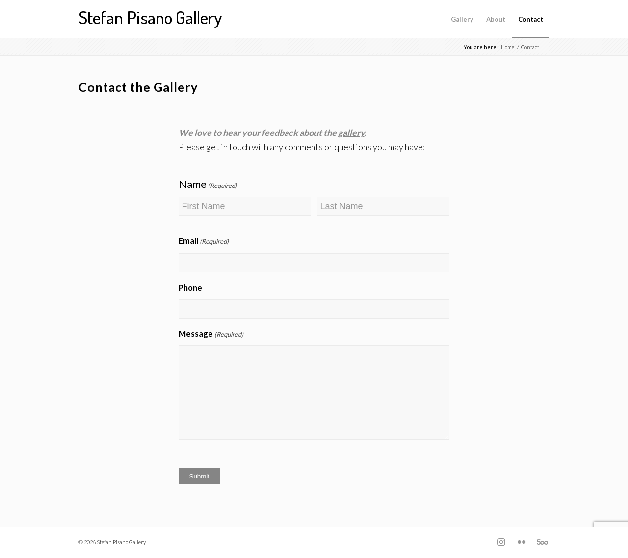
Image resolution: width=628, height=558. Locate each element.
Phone (190, 287)
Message (211, 334)
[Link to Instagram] (501, 541)
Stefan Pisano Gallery (150, 17)
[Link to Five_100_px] (542, 541)
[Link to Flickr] (521, 541)
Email (204, 242)
